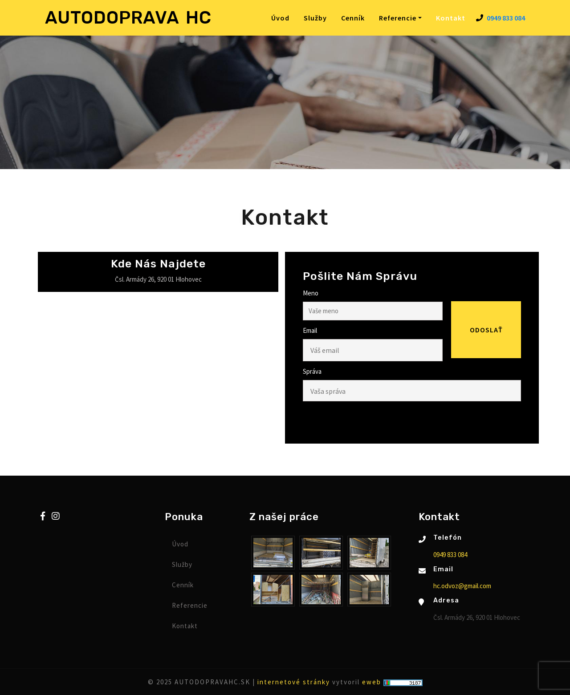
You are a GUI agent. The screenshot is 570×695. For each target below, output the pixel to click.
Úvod (280, 17)
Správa (312, 371)
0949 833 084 (506, 17)
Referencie (190, 605)
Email (310, 330)
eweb (371, 682)
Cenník (353, 17)
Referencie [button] (397, 17)
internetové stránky (293, 682)
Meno (310, 293)
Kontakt (452, 17)
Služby (315, 17)
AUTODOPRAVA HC (128, 17)
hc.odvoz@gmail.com (462, 586)
